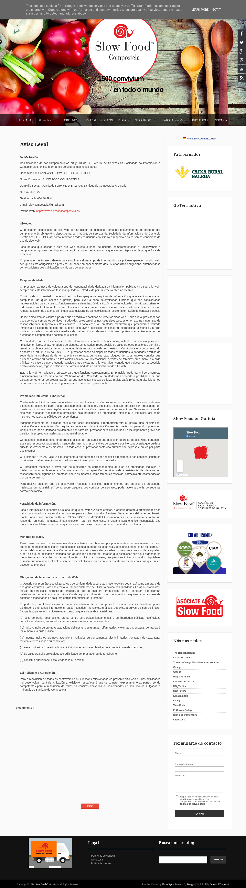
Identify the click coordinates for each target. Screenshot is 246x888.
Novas (219, 120)
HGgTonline (180, 686)
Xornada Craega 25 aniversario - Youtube (196, 662)
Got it (216, 9)
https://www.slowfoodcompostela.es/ (58, 211)
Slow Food (46, 120)
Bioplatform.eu (181, 676)
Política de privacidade (103, 855)
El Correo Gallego (183, 710)
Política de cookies (101, 863)
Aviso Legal (34, 144)
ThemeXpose (168, 884)
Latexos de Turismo (184, 681)
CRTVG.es (179, 719)
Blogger (191, 884)
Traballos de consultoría (106, 120)
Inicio (90, 806)
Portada (25, 120)
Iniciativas (200, 120)
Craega (177, 667)
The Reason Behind (184, 653)
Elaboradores (172, 120)
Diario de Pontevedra (185, 715)
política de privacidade (192, 804)
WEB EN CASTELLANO (199, 138)
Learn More (200, 9)
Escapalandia (180, 696)
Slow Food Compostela (46, 884)
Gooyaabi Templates (219, 884)
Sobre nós (70, 120)
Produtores (143, 120)
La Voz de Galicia (183, 657)
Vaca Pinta (179, 705)
